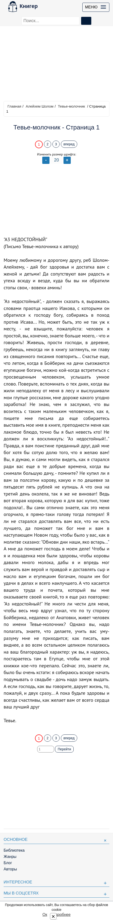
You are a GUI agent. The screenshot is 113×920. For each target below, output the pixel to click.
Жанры (10, 857)
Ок (44, 915)
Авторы (10, 869)
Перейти (64, 749)
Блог (8, 863)
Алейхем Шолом (39, 106)
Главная (14, 106)
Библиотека (14, 850)
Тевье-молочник (71, 106)
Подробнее (60, 915)
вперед (69, 144)
